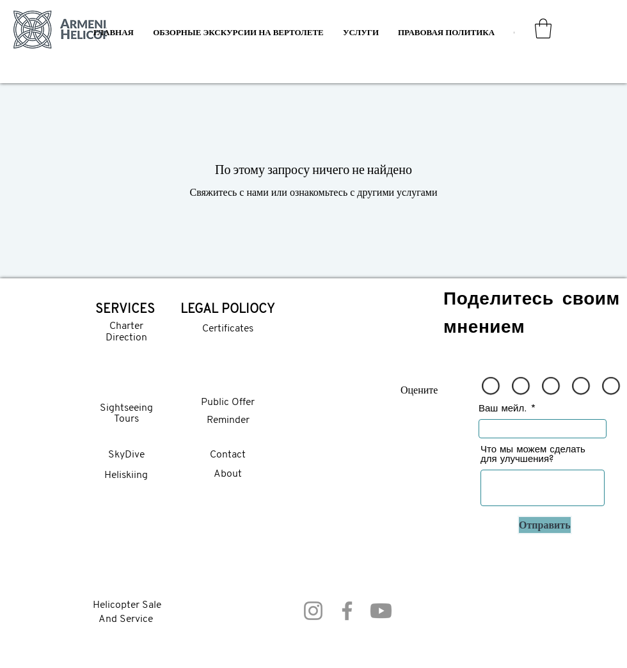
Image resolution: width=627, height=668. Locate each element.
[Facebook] (347, 610)
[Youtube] (381, 610)
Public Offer (228, 402)
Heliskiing (126, 475)
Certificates (227, 329)
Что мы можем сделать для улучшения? (532, 453)
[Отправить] (545, 525)
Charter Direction (126, 332)
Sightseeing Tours (126, 414)
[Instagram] (313, 610)
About (228, 474)
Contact (228, 455)
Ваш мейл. (503, 408)
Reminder (228, 420)
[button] (360, 32)
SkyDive (126, 455)
